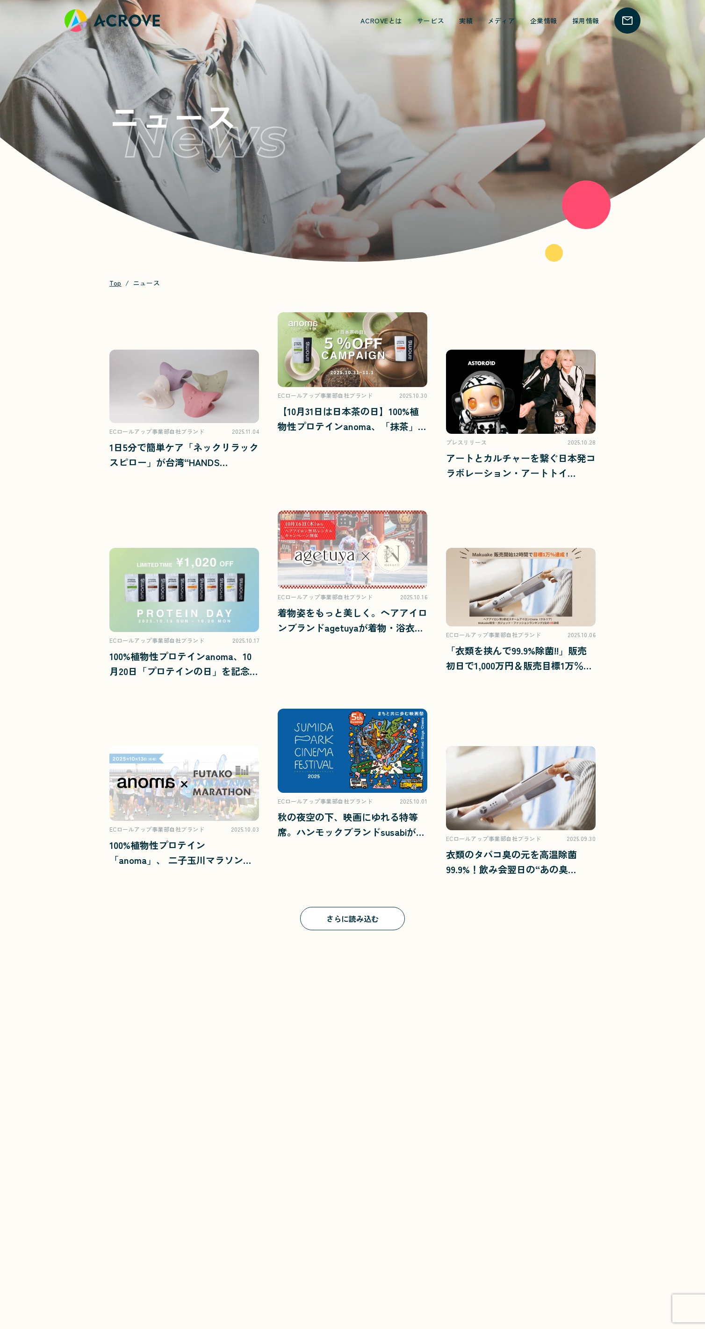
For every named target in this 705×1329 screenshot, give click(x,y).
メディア (501, 20)
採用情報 (585, 20)
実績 (466, 20)
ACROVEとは (381, 20)
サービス (430, 20)
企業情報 (543, 20)
